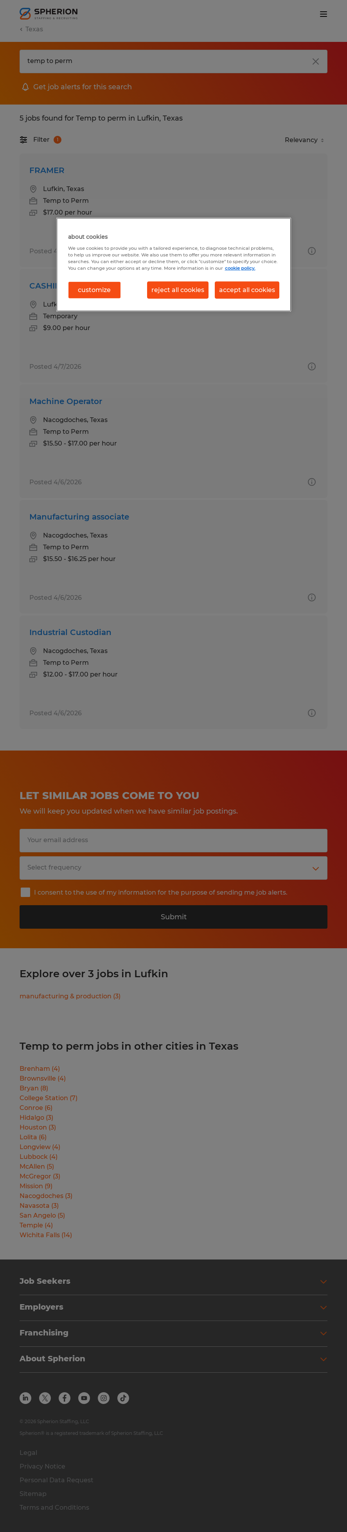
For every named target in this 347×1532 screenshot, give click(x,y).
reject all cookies (177, 290)
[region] (173, 265)
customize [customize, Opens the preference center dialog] (94, 290)
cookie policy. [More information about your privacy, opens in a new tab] (240, 268)
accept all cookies (247, 290)
